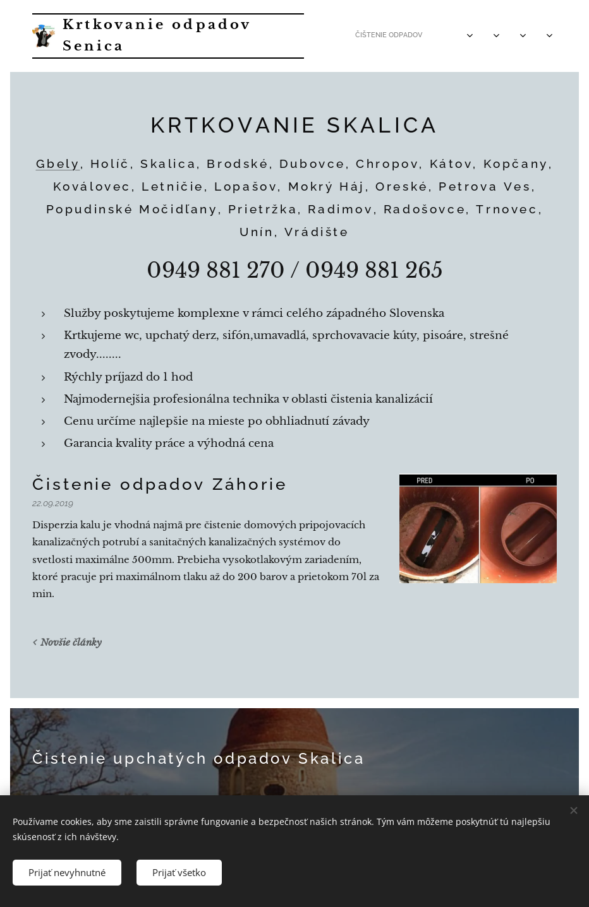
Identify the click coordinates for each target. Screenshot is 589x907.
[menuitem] (405, 36)
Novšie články (71, 642)
